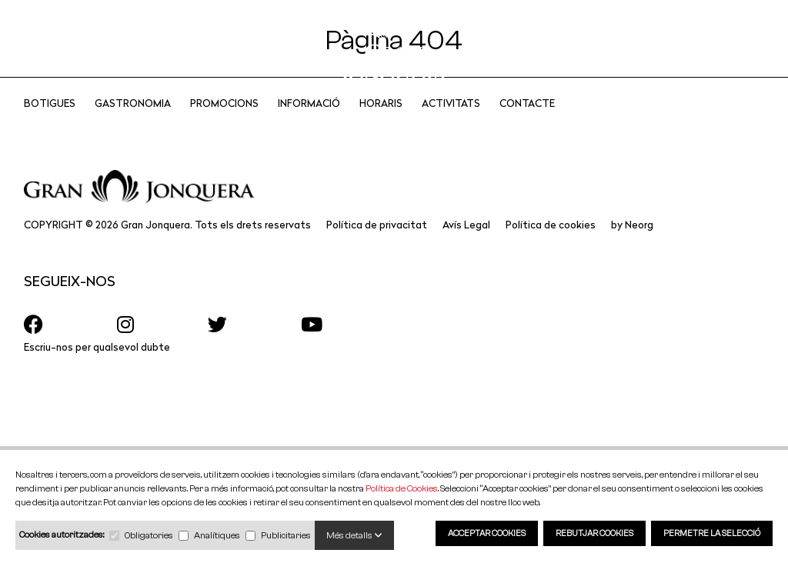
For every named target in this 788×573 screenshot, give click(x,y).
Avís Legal (466, 245)
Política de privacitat (376, 245)
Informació (309, 123)
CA (682, 46)
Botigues (49, 123)
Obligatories (149, 535)
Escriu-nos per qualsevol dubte (97, 367)
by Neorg (632, 245)
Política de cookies (551, 245)
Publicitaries (286, 535)
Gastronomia (133, 123)
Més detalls (354, 535)
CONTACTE (527, 123)
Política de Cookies (402, 488)
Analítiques (217, 535)
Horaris (380, 123)
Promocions (224, 123)
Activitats (451, 123)
